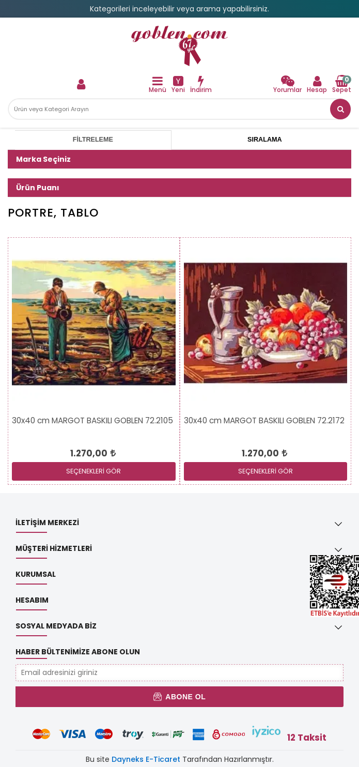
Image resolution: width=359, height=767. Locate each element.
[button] (340, 109)
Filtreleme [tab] (93, 139)
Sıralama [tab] (264, 139)
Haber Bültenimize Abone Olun (77, 652)
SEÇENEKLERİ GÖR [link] (93, 471)
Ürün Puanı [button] (37, 187)
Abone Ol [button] (179, 697)
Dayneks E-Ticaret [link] (146, 759)
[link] (179, 46)
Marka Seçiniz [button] (43, 159)
